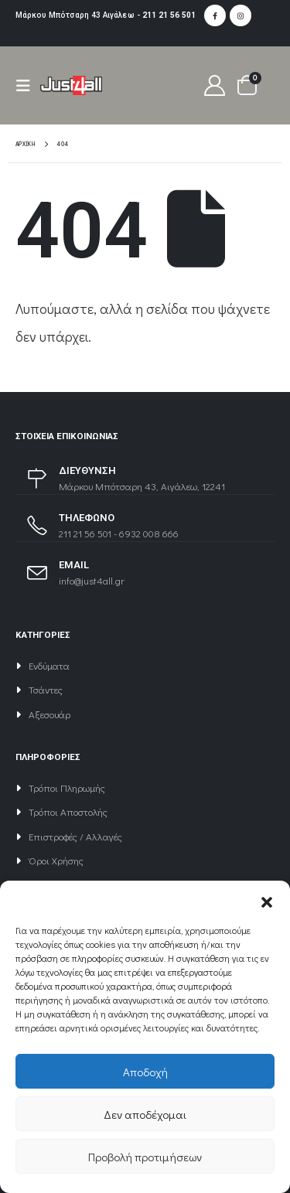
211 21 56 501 (169, 15)
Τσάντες (46, 689)
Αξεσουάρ (49, 714)
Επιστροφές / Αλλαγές (75, 836)
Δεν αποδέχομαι (145, 1114)
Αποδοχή (145, 1071)
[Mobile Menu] (27, 85)
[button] (267, 900)
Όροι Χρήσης (56, 860)
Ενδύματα (49, 665)
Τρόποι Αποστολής (68, 811)
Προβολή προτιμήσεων (145, 1156)
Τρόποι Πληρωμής (67, 787)
